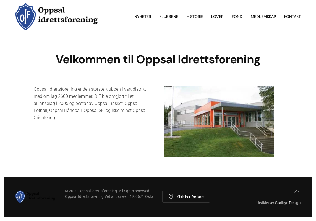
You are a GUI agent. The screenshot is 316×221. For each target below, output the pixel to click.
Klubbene (168, 16)
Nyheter (142, 16)
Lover (217, 16)
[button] (297, 191)
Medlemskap (263, 16)
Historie (195, 16)
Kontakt (292, 16)
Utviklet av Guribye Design (278, 203)
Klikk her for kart (186, 196)
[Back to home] (59, 16)
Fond (237, 16)
